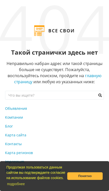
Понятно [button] (85, 176)
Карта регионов (19, 152)
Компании (14, 117)
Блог (9, 126)
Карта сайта (15, 135)
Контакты (13, 143)
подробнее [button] (16, 184)
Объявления (16, 108)
